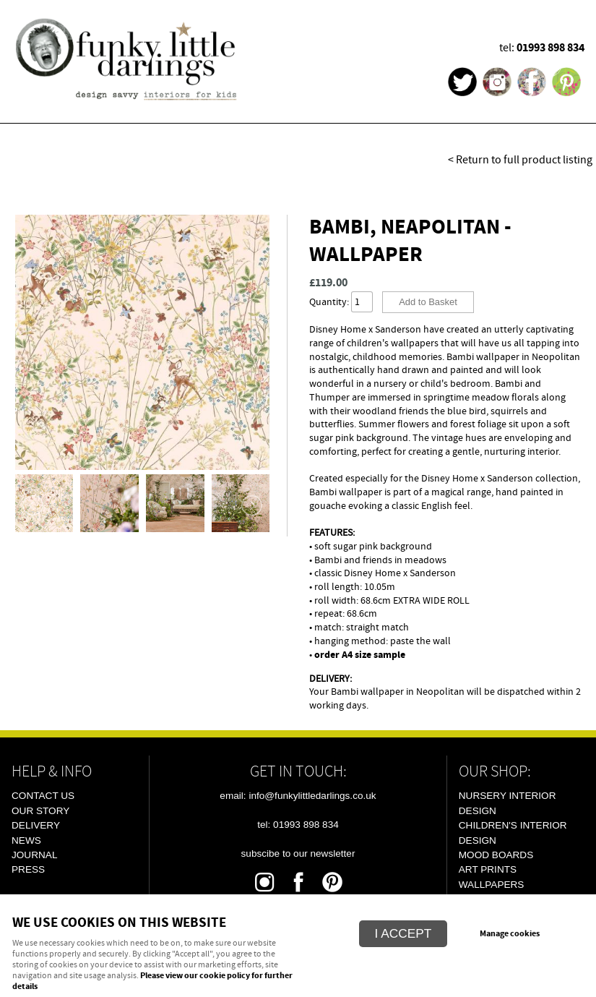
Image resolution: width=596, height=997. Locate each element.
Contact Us (43, 795)
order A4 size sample (359, 655)
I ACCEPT (403, 933)
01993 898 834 (550, 48)
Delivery (36, 825)
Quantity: (329, 302)
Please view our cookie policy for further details (152, 981)
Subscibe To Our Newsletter (298, 853)
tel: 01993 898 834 (298, 824)
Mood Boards (496, 855)
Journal (34, 855)
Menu (567, 18)
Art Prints (488, 869)
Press (28, 869)
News (26, 840)
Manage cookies (510, 934)
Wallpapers (491, 884)
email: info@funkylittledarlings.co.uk (298, 795)
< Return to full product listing (520, 160)
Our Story (40, 810)
